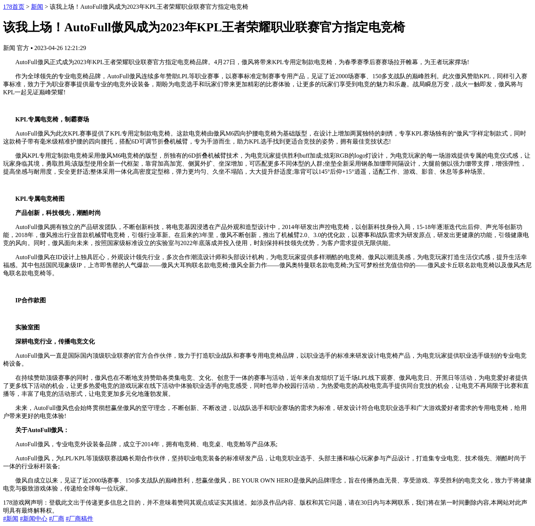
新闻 (37, 6)
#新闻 (10, 518)
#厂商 (56, 518)
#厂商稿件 (79, 518)
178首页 (13, 6)
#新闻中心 (33, 518)
